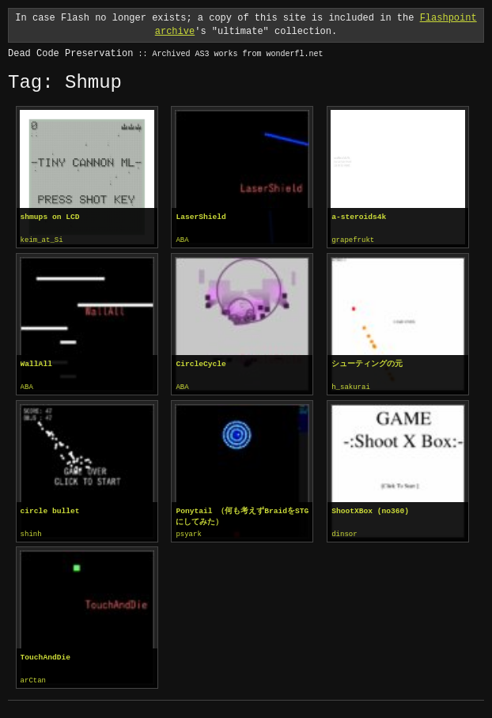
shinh (31, 533)
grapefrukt (352, 240)
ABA (182, 240)
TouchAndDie (45, 655)
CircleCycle (200, 363)
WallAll (36, 363)
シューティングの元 (367, 363)
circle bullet (50, 509)
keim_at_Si (42, 240)
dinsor (344, 533)
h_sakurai (350, 386)
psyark (188, 533)
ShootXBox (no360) (370, 509)
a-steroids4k (358, 217)
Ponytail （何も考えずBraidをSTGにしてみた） (242, 515)
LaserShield (200, 217)
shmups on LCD (50, 217)
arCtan (33, 678)
